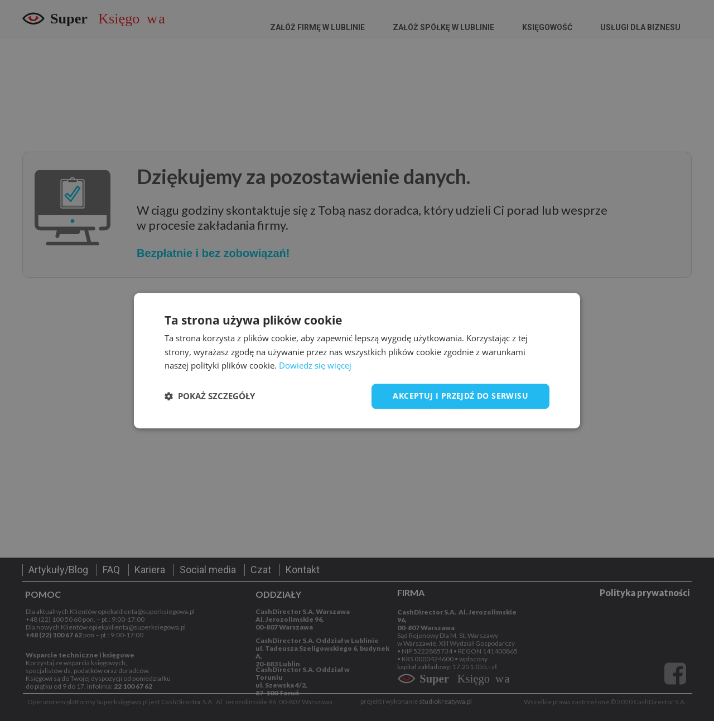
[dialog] (357, 360)
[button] (210, 396)
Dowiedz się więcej (315, 365)
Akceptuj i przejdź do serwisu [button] (460, 395)
